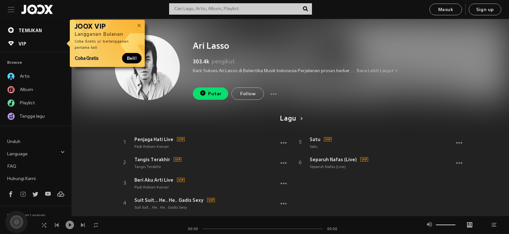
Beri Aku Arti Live (153, 180)
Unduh (13, 141)
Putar (211, 93)
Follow (247, 94)
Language (36, 153)
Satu (315, 139)
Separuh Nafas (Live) (333, 159)
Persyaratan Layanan (26, 215)
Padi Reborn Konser (151, 147)
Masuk (445, 9)
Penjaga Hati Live (153, 139)
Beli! (132, 58)
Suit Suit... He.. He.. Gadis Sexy (169, 200)
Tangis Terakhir (152, 159)
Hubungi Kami (21, 178)
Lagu (290, 119)
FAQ (11, 166)
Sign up (485, 9)
